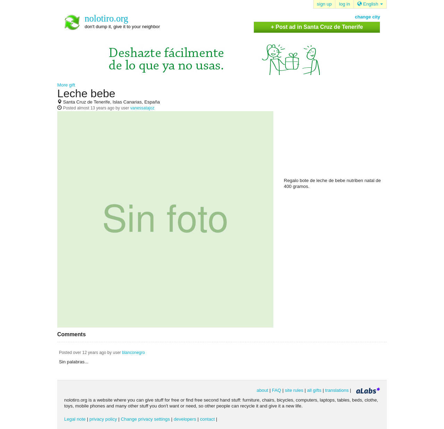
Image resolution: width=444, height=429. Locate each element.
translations (337, 390)
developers (185, 419)
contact (207, 419)
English (370, 4)
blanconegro (133, 352)
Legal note (75, 419)
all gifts (314, 390)
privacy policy (103, 419)
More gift (66, 85)
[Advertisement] (336, 132)
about (262, 390)
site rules (294, 390)
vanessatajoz (142, 108)
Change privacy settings (145, 419)
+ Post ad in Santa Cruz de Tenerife (317, 27)
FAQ (276, 390)
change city (367, 16)
